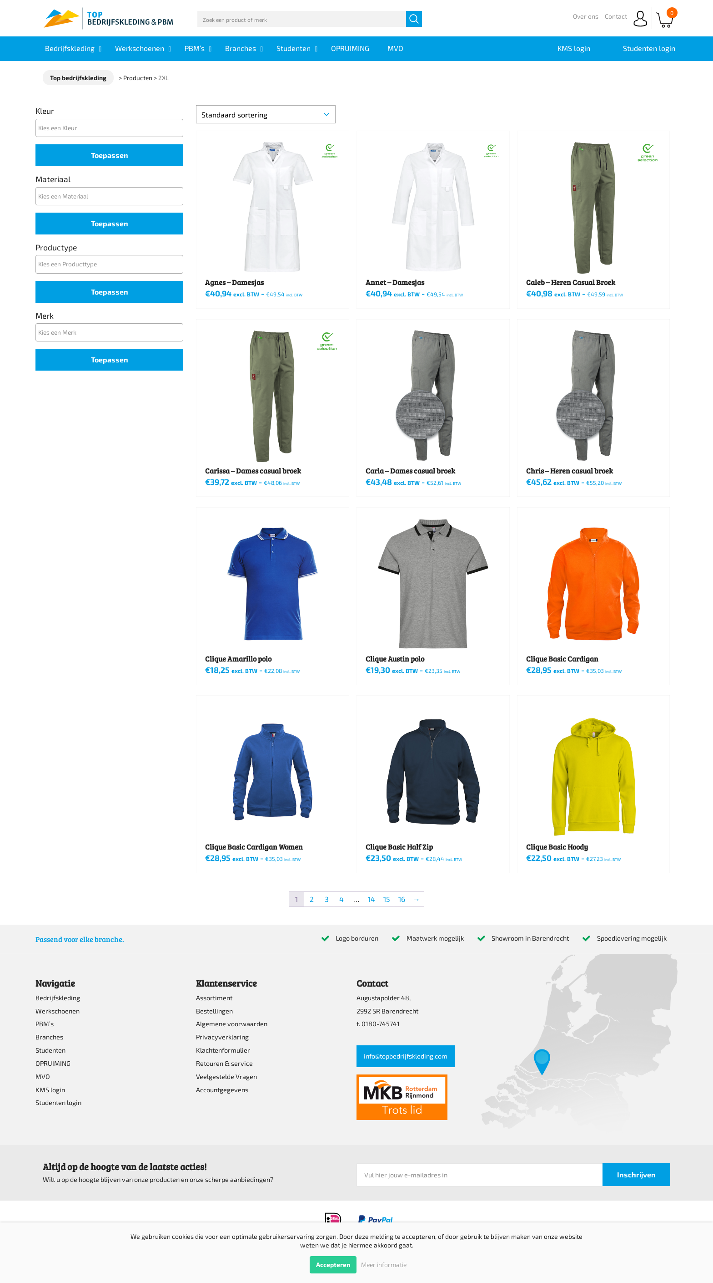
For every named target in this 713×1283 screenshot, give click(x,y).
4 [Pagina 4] (341, 899)
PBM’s (44, 1024)
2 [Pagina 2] (312, 899)
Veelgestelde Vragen (226, 1076)
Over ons (585, 16)
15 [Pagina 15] (386, 899)
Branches (49, 1037)
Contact (616, 16)
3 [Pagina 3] (327, 899)
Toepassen (109, 155)
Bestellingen (214, 1011)
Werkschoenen (57, 1011)
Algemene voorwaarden (231, 1024)
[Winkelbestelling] (266, 114)
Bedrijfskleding (57, 998)
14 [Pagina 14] (371, 899)
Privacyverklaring (222, 1037)
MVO (42, 1076)
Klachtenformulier (223, 1050)
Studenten (50, 1050)
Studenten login (58, 1102)
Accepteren (333, 1264)
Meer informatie (384, 1264)
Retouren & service (224, 1063)
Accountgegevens (222, 1090)
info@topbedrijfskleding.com (405, 1056)
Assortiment (214, 998)
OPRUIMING (52, 1063)
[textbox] (111, 128)
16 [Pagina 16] (401, 899)
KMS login (50, 1090)
